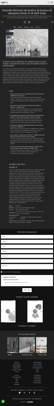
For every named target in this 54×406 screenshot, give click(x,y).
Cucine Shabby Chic (37, 367)
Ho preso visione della (11, 272)
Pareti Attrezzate (16, 377)
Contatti (17, 371)
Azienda (17, 362)
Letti (17, 380)
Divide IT (36, 6)
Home (17, 6)
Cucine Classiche (37, 364)
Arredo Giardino (37, 382)
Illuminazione (37, 375)
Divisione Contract (16, 369)
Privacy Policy (17, 272)
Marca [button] (14, 27)
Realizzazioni (16, 367)
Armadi (16, 382)
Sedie (37, 371)
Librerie (17, 375)
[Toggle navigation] (52, 2)
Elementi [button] (20, 27)
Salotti (16, 379)
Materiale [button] (26, 27)
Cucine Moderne (37, 362)
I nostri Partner (16, 364)
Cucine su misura (37, 366)
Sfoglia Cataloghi (17, 366)
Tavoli (37, 369)
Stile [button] (32, 27)
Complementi (30, 6)
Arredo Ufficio (37, 380)
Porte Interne (37, 379)
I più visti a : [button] (38, 27)
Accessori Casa (23, 6)
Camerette (16, 384)
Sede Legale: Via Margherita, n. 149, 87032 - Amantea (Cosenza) (27, 390)
